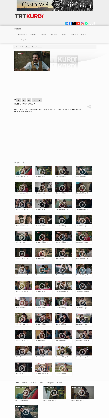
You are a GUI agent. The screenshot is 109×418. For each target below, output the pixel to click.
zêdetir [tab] (24, 383)
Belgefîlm (54, 34)
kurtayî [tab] (59, 383)
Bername (33, 34)
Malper (17, 28)
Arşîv (83, 34)
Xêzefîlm (74, 34)
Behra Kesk (25, 47)
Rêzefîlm (44, 34)
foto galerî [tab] (50, 383)
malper (16, 47)
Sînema (65, 34)
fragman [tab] (33, 383)
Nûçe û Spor (22, 34)
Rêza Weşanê (22, 40)
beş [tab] (17, 383)
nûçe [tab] (41, 383)
